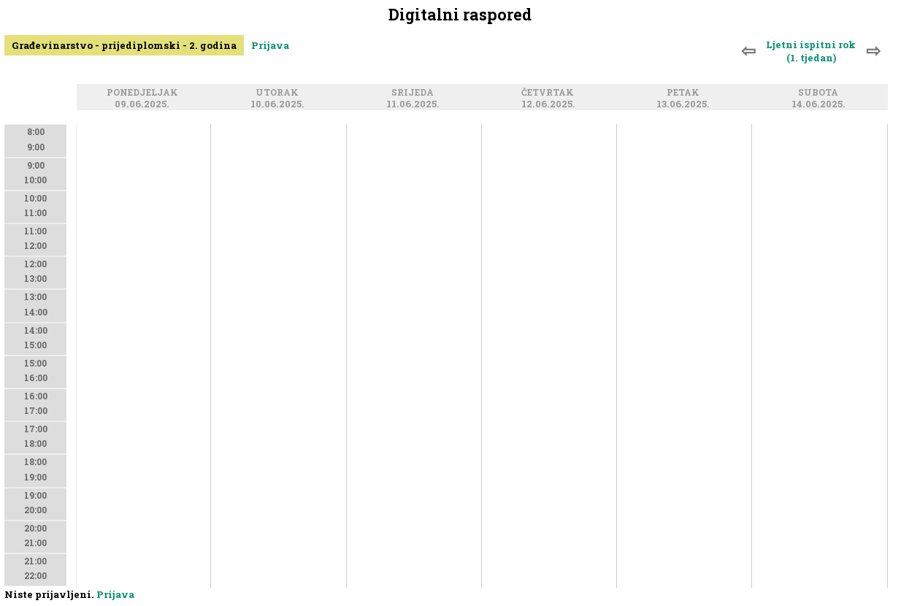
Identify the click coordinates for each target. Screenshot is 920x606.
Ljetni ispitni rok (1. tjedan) (811, 51)
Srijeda (414, 92)
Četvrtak (549, 92)
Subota (820, 92)
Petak (685, 92)
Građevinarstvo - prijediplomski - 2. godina (124, 45)
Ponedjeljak (145, 92)
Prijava (270, 45)
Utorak (279, 92)
